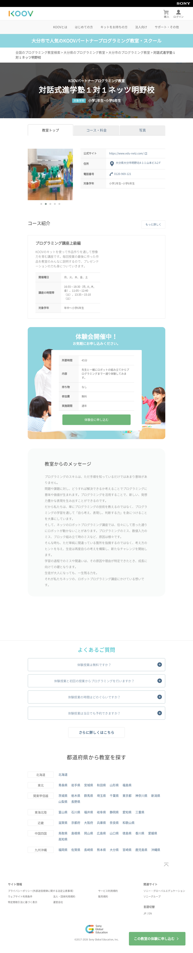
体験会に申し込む (96, 419)
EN (150, 913)
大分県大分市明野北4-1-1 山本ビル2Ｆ (138, 162)
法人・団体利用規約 (64, 896)
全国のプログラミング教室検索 (37, 52)
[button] (41, 204)
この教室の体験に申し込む (157, 939)
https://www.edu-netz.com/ (128, 153)
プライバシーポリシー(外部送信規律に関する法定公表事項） (41, 891)
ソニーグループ (152, 896)
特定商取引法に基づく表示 (22, 902)
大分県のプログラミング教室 (84, 52)
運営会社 (58, 902)
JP (144, 913)
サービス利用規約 (108, 891)
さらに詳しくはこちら (96, 732)
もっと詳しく (153, 224)
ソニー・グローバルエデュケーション (164, 891)
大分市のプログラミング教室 (129, 52)
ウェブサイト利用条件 (20, 896)
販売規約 (103, 896)
